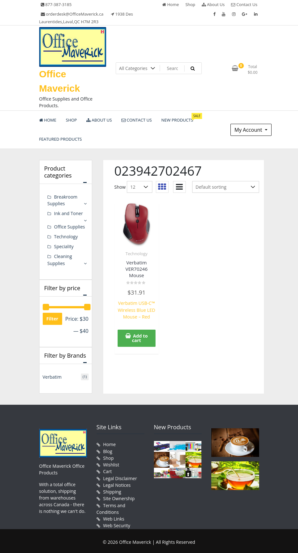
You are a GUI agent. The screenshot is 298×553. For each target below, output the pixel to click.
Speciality (64, 246)
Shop (190, 4)
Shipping (112, 490)
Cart (107, 470)
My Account (249, 129)
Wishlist (111, 464)
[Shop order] (225, 187)
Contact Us (244, 4)
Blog (108, 450)
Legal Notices (117, 484)
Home (170, 4)
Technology (137, 253)
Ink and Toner (68, 213)
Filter (52, 318)
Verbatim (52, 376)
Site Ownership (119, 497)
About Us (213, 4)
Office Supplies (69, 226)
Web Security (116, 524)
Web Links (113, 517)
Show (120, 187)
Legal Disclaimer (120, 477)
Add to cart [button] (140, 337)
